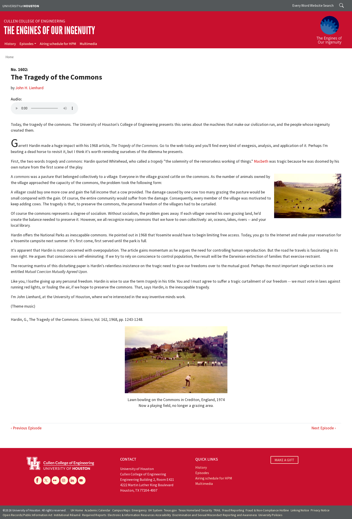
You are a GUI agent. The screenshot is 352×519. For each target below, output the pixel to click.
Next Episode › (323, 428)
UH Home (77, 510)
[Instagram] (64, 480)
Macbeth (261, 161)
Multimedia (88, 43)
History (10, 43)
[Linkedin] (73, 480)
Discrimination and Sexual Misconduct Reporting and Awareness (214, 515)
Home (9, 57)
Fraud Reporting (233, 510)
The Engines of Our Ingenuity (49, 30)
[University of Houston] (21, 5)
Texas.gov (170, 510)
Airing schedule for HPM (58, 43)
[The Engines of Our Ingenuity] (331, 28)
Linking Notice (300, 510)
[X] (47, 480)
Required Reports (94, 515)
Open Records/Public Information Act (27, 515)
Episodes (26, 43)
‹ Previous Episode (26, 428)
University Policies (270, 515)
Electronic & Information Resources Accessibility (139, 515)
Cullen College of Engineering (34, 21)
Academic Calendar (97, 510)
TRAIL (217, 510)
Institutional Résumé (67, 515)
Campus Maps (121, 510)
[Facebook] (38, 480)
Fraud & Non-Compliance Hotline (267, 510)
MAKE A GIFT (284, 460)
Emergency (139, 510)
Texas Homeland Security (195, 510)
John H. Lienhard (29, 87)
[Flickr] (55, 480)
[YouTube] (82, 480)
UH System (155, 510)
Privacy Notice (320, 510)
